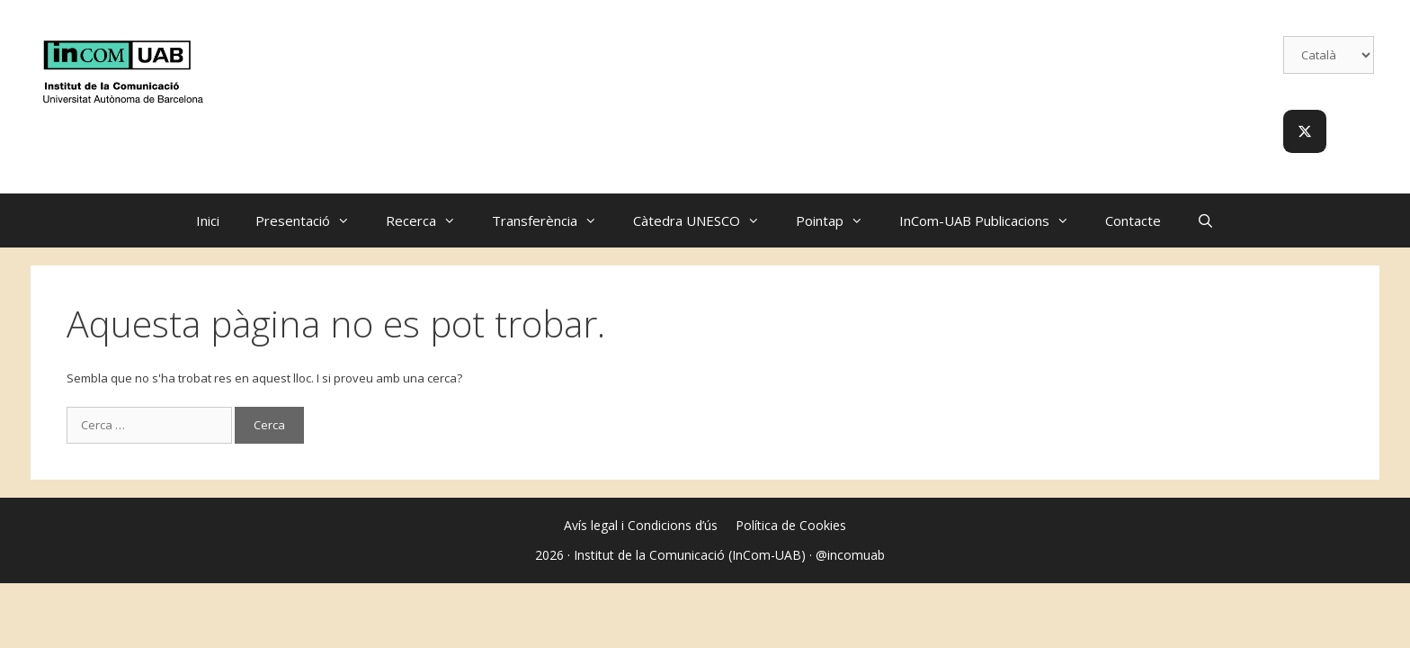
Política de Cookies (791, 525)
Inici (207, 221)
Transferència (553, 221)
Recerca (430, 221)
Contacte (1133, 221)
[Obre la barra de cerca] (1205, 221)
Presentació (311, 221)
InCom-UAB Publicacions (993, 221)
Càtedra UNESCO (705, 221)
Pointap (838, 221)
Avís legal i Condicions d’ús (641, 525)
